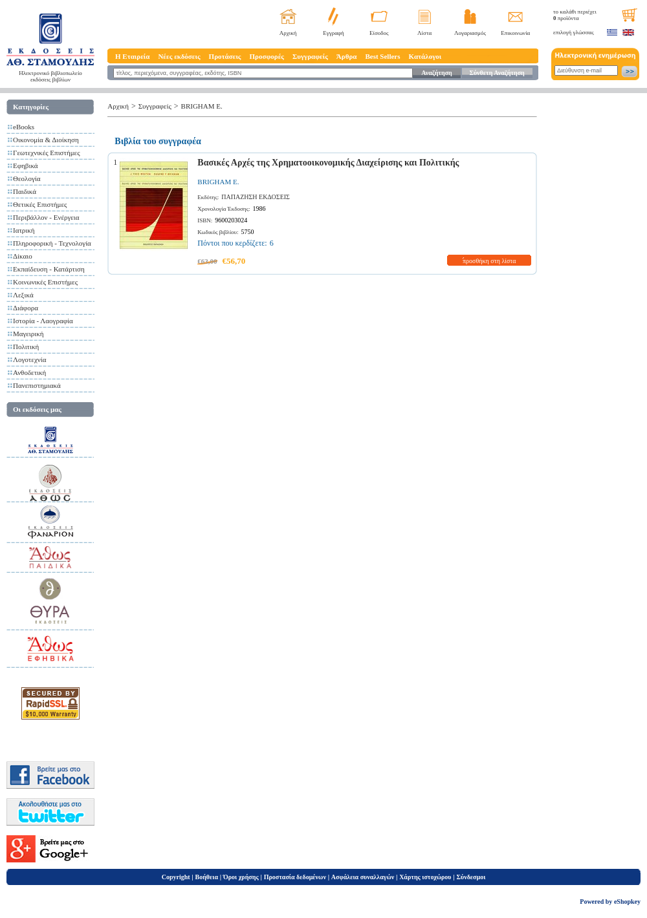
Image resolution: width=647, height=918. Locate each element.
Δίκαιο (22, 256)
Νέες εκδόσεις (179, 56)
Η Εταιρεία (132, 56)
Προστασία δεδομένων (295, 877)
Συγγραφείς (310, 56)
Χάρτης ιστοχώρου (425, 877)
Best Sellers (382, 56)
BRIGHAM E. (202, 106)
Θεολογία (26, 178)
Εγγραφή (333, 33)
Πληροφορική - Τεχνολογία (52, 243)
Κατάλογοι (425, 56)
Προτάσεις (225, 56)
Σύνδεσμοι (470, 877)
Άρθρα (346, 56)
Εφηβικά (25, 165)
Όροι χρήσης (241, 877)
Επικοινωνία (515, 33)
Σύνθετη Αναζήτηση (496, 72)
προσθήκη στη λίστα (489, 260)
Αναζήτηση (436, 72)
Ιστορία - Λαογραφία (43, 321)
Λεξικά (23, 295)
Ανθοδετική (29, 372)
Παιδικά (24, 191)
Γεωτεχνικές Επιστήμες (46, 152)
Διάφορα (25, 308)
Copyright (176, 877)
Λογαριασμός (470, 33)
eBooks (23, 127)
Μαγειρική (28, 333)
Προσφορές (266, 56)
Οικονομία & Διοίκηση (46, 140)
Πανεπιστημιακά (37, 385)
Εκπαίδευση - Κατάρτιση (49, 269)
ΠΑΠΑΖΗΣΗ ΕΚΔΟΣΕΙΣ (255, 196)
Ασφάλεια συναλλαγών (362, 877)
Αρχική (288, 33)
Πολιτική (26, 346)
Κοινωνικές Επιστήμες (45, 282)
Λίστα (424, 33)
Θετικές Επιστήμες (40, 204)
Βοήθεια (207, 877)
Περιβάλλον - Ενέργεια (46, 217)
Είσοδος (379, 33)
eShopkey (627, 901)
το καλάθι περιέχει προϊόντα (575, 14)
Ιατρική (24, 230)
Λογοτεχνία (29, 359)
